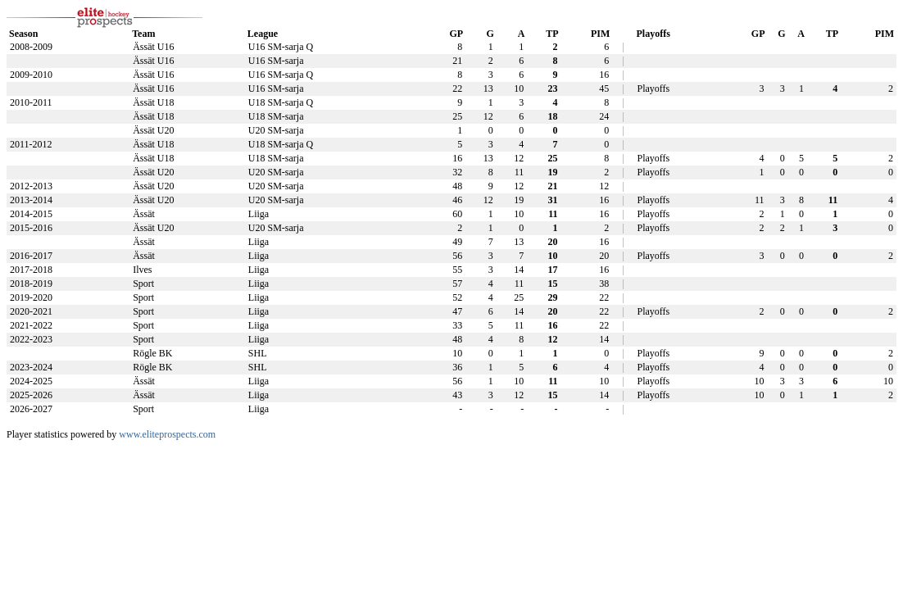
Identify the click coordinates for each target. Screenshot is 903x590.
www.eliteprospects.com (167, 434)
